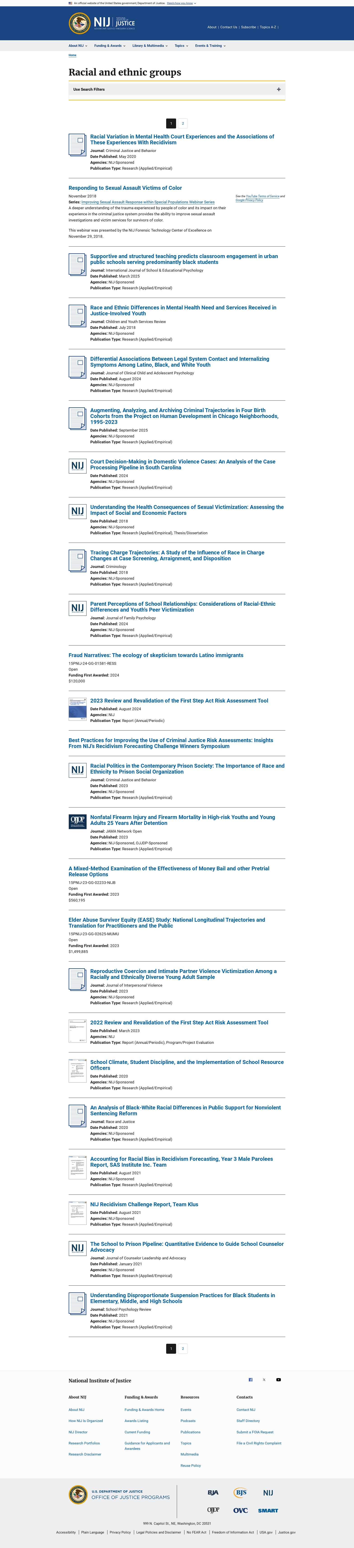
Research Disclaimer (85, 1454)
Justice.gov (287, 1532)
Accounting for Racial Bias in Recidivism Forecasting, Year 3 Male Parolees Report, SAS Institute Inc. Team (181, 1162)
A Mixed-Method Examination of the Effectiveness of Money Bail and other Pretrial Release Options (169, 871)
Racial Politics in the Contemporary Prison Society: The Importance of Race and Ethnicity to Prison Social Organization (187, 769)
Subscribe (248, 27)
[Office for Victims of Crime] (240, 1513)
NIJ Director (78, 1432)
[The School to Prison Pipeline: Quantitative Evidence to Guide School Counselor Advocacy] (78, 1249)
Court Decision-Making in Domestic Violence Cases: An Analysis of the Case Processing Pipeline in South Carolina (182, 464)
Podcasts (188, 1421)
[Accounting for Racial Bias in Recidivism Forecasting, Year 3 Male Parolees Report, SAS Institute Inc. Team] (78, 1168)
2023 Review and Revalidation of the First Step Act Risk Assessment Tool (179, 701)
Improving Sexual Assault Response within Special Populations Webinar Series (148, 202)
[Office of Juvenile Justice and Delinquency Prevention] (213, 1514)
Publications (190, 1432)
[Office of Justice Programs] (80, 23)
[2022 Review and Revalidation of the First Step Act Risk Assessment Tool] (78, 1032)
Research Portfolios (84, 1443)
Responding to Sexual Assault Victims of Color (125, 188)
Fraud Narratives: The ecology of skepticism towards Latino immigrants (156, 655)
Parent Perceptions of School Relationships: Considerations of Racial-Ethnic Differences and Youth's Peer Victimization (183, 607)
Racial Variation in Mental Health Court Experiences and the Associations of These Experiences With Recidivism (182, 139)
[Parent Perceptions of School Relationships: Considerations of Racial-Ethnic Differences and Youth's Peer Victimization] (78, 609)
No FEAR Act (196, 1532)
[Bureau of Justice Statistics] (240, 1499)
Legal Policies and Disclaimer (158, 1532)
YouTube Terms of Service (262, 196)
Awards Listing (136, 1421)
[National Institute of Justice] (268, 1496)
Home (72, 55)
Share (285, 30)
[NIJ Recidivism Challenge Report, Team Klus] (78, 1213)
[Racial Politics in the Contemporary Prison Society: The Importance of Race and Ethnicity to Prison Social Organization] (78, 771)
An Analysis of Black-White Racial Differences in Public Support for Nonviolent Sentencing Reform (185, 1110)
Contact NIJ (246, 1410)
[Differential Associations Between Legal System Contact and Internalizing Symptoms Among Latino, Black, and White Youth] (77, 377)
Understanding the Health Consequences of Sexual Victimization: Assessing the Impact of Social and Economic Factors (187, 510)
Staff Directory (248, 1421)
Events (186, 1410)
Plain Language (92, 1532)
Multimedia (190, 1454)
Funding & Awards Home (144, 1410)
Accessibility (66, 1532)
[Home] (114, 23)
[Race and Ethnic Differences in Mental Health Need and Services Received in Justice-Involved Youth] (77, 326)
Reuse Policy (191, 1465)
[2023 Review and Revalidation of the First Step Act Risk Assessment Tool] (78, 710)
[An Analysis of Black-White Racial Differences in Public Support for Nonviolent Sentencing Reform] (77, 1126)
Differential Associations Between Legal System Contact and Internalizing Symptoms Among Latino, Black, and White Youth (179, 362)
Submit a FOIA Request (255, 1432)
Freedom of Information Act (233, 1532)
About (212, 27)
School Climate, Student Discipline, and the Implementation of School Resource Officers (187, 1065)
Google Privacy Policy (249, 200)
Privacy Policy (120, 1532)
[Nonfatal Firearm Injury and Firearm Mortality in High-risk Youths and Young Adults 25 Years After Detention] (78, 822)
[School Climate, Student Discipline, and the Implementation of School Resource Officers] (78, 1071)
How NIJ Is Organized (86, 1421)
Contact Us (228, 27)
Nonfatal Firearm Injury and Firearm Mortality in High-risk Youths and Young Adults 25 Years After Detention (182, 820)
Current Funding (137, 1432)
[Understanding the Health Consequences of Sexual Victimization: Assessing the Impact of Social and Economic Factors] (78, 512)
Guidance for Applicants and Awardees (147, 1446)
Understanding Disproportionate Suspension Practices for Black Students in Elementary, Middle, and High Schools (182, 1298)
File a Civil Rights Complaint (259, 1443)
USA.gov (266, 1532)
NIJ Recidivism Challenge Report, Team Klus (144, 1204)
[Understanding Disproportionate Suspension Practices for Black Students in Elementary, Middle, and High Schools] (77, 1313)
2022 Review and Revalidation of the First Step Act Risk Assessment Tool (179, 1022)
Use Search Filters (89, 89)
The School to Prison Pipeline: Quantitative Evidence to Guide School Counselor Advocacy (187, 1247)
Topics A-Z (268, 27)
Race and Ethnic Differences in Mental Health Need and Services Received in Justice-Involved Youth (183, 310)
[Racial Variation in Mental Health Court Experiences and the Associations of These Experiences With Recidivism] (77, 155)
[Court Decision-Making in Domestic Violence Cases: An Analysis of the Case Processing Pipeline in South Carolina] (78, 467)
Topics (186, 1443)
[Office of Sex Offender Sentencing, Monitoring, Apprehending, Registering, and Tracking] (268, 1513)
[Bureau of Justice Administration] (213, 1496)
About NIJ (76, 1410)
